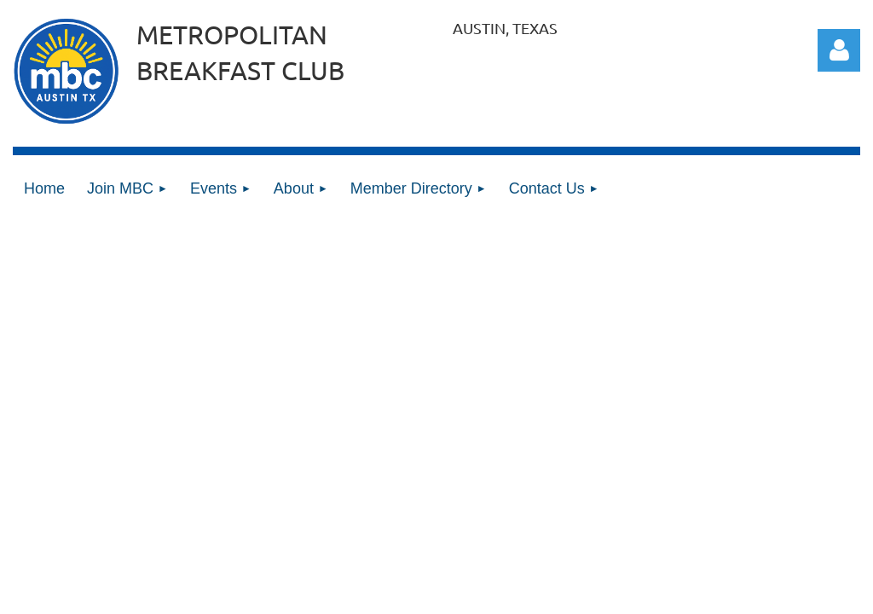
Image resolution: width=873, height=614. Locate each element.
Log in (839, 50)
